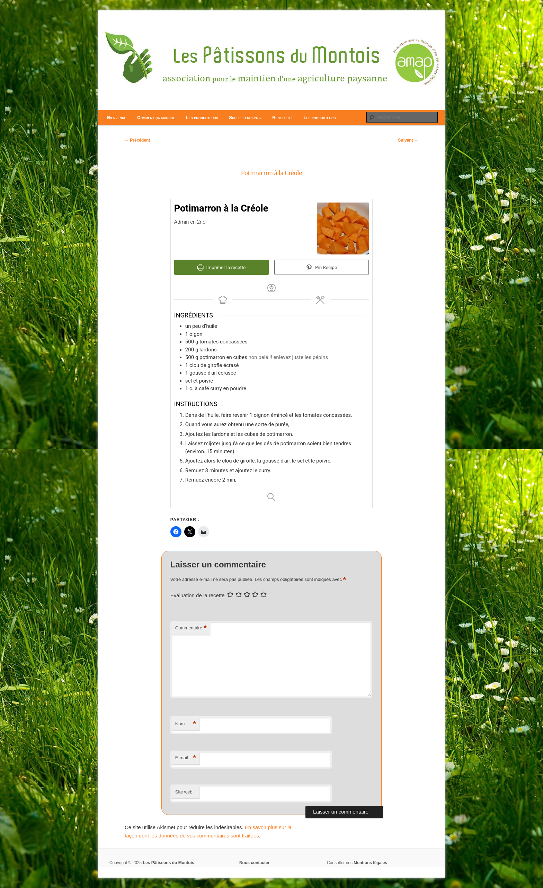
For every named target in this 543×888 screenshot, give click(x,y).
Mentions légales (370, 862)
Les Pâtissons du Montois (168, 862)
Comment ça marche (156, 117)
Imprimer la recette (221, 267)
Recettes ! (282, 117)
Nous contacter (254, 862)
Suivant (408, 140)
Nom (185, 724)
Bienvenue (116, 117)
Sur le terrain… (245, 117)
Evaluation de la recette (197, 595)
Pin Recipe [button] (321, 267)
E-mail (185, 758)
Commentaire (191, 628)
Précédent (137, 140)
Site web (184, 792)
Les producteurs (202, 117)
